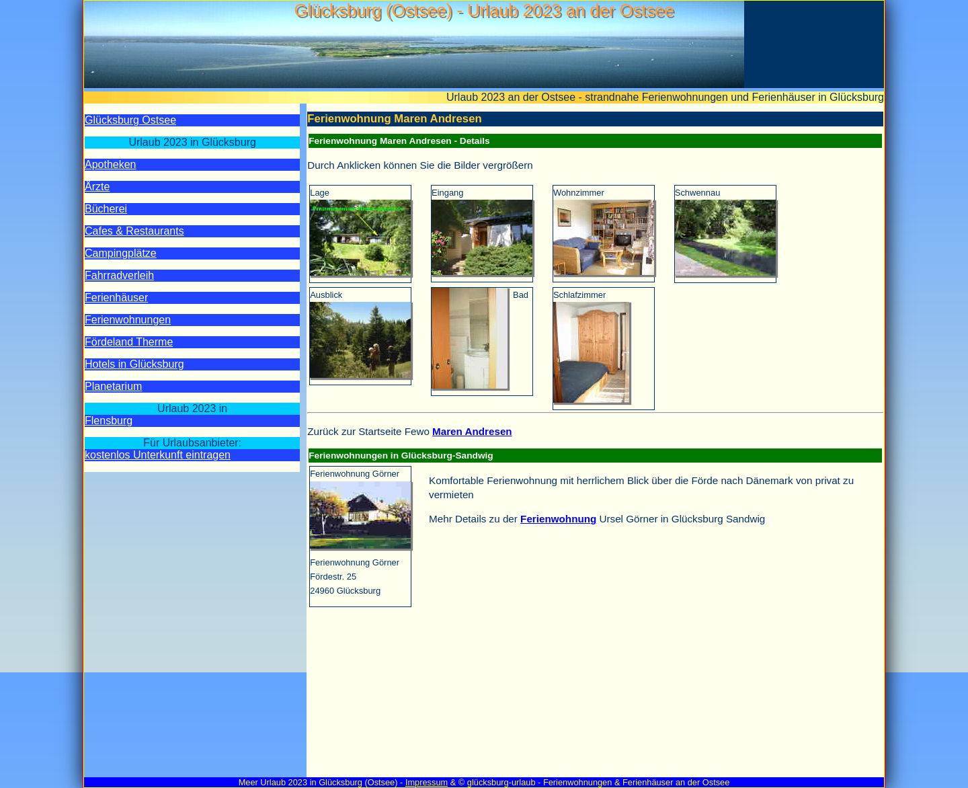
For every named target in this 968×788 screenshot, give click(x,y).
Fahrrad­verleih (119, 275)
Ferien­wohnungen (128, 319)
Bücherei (106, 208)
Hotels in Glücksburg (134, 364)
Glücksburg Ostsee (130, 120)
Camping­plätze (121, 253)
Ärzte (97, 186)
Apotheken (110, 164)
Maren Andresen (472, 431)
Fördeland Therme (129, 342)
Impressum (426, 782)
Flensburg (108, 420)
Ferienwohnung (558, 518)
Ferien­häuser (116, 297)
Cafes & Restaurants (134, 231)
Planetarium (113, 386)
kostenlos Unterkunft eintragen (158, 455)
